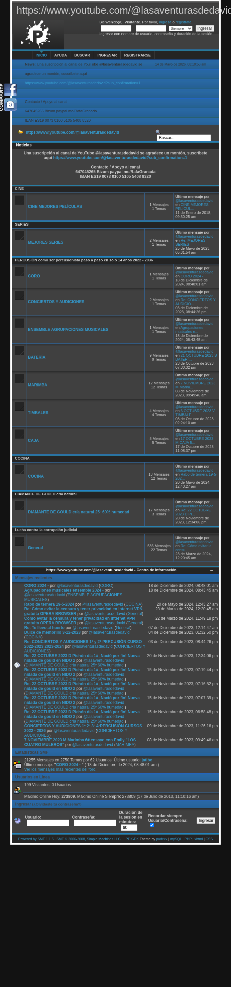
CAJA (33, 440)
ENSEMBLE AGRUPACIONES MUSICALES (68, 329)
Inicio (41, 55)
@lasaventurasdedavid (195, 201)
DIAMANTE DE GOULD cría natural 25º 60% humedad (78, 512)
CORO (34, 276)
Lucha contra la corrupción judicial (46, 530)
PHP (188, 839)
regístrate (183, 22)
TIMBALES (38, 412)
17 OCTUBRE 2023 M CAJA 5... (195, 441)
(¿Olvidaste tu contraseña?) (57, 804)
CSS (209, 839)
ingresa (165, 22)
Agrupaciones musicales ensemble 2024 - (64, 590)
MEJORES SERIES (46, 242)
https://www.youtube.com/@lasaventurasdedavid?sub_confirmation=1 (83, 83)
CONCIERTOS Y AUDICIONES (56, 301)
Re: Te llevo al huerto (44, 627)
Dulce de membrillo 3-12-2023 (52, 632)
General (35, 547)
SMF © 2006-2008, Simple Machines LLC (88, 839)
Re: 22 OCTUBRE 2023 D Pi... (193, 512)
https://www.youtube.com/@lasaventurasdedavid (72, 132)
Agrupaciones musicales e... (189, 330)
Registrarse (137, 55)
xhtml (199, 839)
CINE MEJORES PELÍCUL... (192, 207)
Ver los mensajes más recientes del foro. (60, 769)
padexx (161, 839)
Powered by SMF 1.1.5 (36, 839)
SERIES (22, 224)
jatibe (147, 760)
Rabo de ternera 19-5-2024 (49, 604)
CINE (19, 189)
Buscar (82, 55)
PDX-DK (132, 839)
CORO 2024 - (192, 276)
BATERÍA (36, 357)
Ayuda (60, 55)
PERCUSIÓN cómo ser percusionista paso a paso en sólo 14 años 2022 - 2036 (84, 260)
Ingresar (107, 55)
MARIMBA (37, 385)
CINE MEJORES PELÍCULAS (55, 206)
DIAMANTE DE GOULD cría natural (46, 494)
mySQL (176, 839)
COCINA (22, 458)
